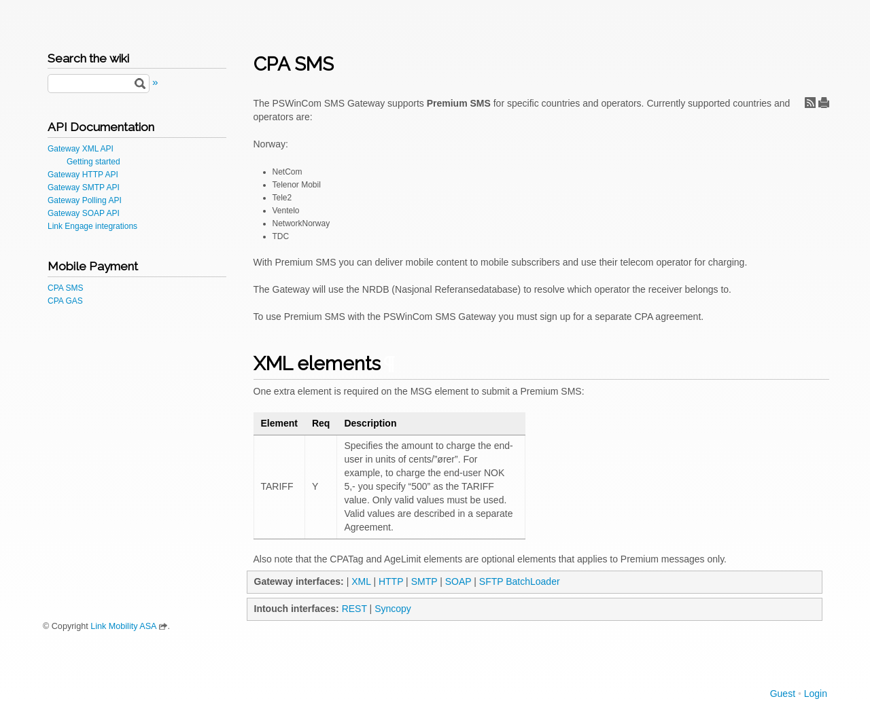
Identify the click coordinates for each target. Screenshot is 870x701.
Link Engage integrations (92, 226)
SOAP (458, 581)
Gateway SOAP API (84, 213)
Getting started (93, 161)
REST (354, 608)
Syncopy (393, 608)
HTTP (391, 581)
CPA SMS (65, 288)
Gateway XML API (81, 149)
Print (823, 102)
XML (360, 581)
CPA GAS (65, 301)
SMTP (424, 581)
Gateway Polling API (85, 200)
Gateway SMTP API (84, 187)
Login (815, 693)
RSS (810, 102)
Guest (782, 693)
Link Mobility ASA (123, 626)
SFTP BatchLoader (519, 581)
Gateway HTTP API (83, 174)
